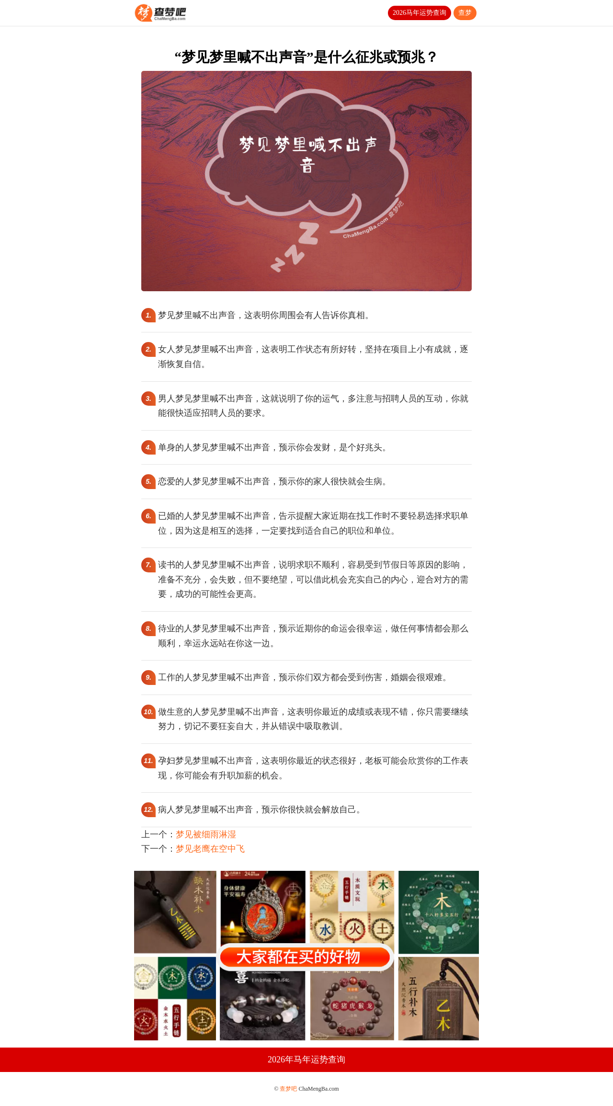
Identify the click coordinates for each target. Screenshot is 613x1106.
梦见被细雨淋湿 (206, 834)
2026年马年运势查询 (306, 1059)
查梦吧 (288, 1088)
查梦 (465, 12)
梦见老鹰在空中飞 (210, 849)
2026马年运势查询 (419, 12)
